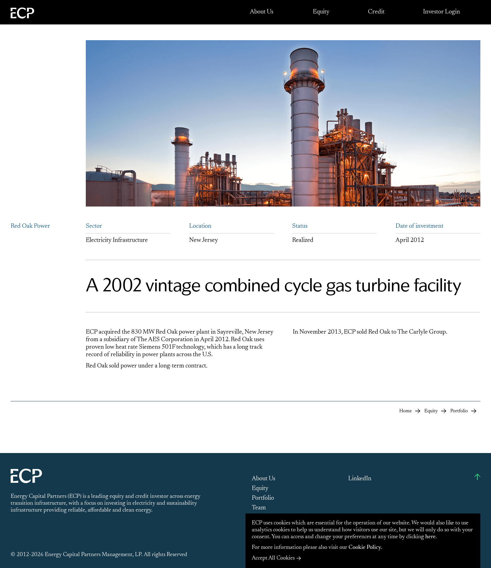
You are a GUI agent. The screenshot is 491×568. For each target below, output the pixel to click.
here (430, 537)
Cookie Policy (365, 547)
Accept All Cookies (273, 558)
